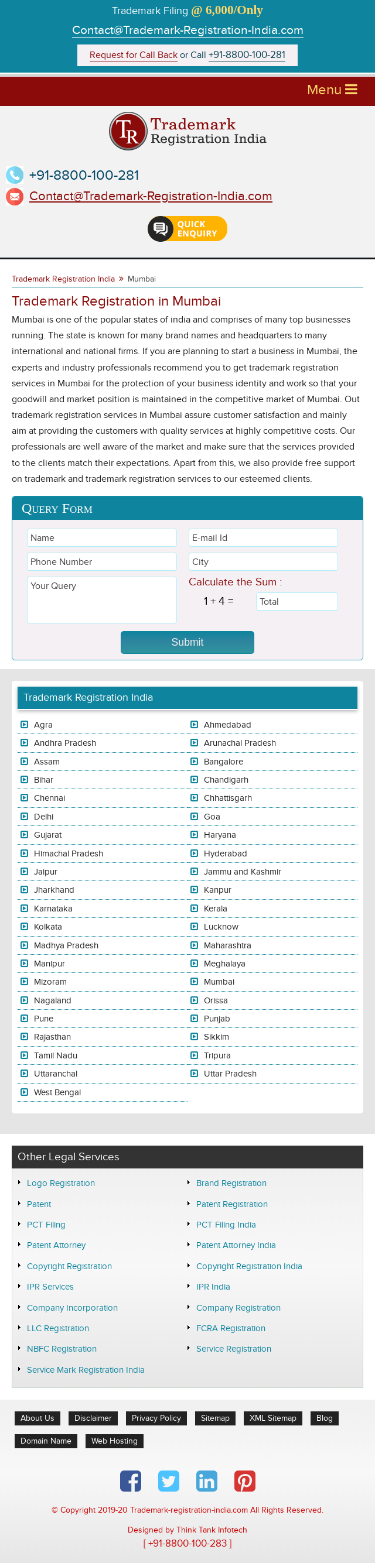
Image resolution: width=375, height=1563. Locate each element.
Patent (39, 1204)
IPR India (213, 1286)
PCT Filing (46, 1224)
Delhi (43, 816)
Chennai (49, 798)
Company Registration (238, 1307)
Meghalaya (225, 963)
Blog (324, 1418)
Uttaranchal (55, 1073)
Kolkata (48, 926)
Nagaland (52, 1000)
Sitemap (215, 1418)
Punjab (217, 1018)
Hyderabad (225, 853)
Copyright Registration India (249, 1266)
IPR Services (50, 1286)
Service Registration (233, 1348)
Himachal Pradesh (68, 853)
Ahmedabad (227, 724)
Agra (43, 724)
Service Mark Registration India (86, 1370)
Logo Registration (61, 1183)
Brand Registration (231, 1183)
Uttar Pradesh (230, 1073)
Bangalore (223, 761)
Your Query (102, 600)
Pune (43, 1018)
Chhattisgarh (228, 798)
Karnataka (53, 908)
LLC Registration (58, 1328)
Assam (47, 761)
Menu (332, 89)
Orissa (216, 1000)
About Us (37, 1418)
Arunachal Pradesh (240, 743)
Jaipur (45, 871)
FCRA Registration (230, 1328)
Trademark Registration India (63, 279)
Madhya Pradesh (66, 945)
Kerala (215, 908)
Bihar (43, 779)
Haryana (220, 835)
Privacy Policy (156, 1418)
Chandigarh (226, 779)
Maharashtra (227, 945)
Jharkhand (54, 890)
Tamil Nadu (55, 1055)
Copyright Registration (69, 1266)
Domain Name (46, 1441)
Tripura (217, 1055)
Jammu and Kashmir (242, 871)
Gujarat (48, 835)
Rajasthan (52, 1036)
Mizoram (50, 981)
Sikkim (216, 1036)
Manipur (49, 963)
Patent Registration (232, 1204)
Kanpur (217, 890)
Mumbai (219, 981)
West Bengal (57, 1092)
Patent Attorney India (236, 1245)
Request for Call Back (134, 55)
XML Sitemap (273, 1418)
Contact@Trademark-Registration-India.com (188, 30)
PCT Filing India (226, 1224)
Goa (212, 816)
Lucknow (221, 926)
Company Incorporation (72, 1307)
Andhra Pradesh (65, 743)
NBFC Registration (62, 1348)
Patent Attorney (56, 1245)
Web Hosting (114, 1441)
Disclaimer (93, 1418)
